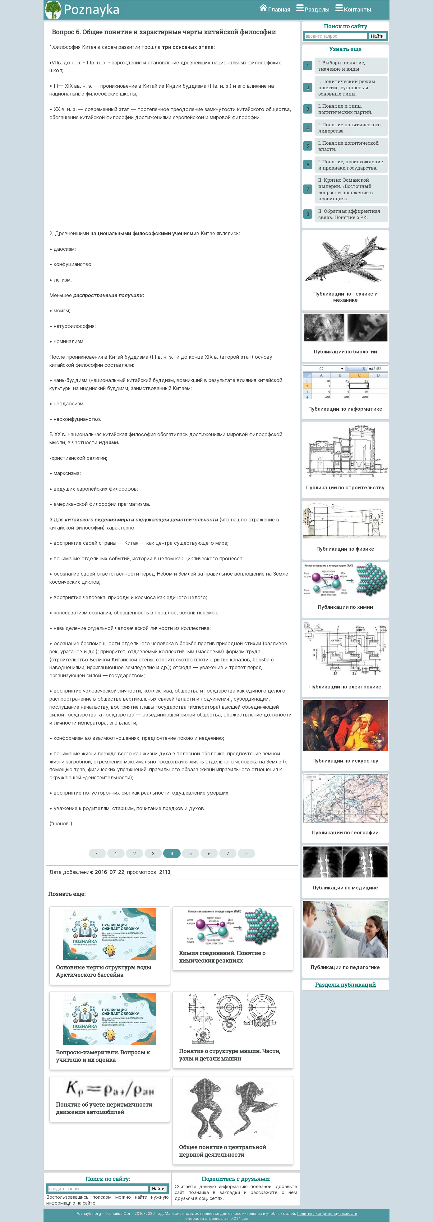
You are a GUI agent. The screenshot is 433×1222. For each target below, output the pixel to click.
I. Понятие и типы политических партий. (345, 109)
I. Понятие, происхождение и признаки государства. (350, 164)
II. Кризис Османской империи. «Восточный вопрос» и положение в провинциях (345, 189)
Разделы (317, 9)
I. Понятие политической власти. (348, 146)
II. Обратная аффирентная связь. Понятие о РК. (349, 214)
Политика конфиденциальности (327, 1213)
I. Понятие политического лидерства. (349, 127)
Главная (279, 9)
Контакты (357, 9)
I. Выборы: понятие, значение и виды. (341, 65)
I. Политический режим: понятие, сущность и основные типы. (347, 87)
